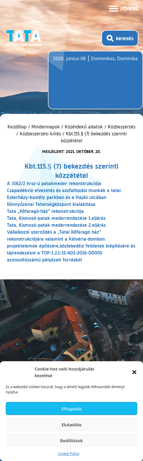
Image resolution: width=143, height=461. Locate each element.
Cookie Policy (68, 453)
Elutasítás (71, 424)
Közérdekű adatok (84, 127)
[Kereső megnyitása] (119, 38)
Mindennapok (45, 127)
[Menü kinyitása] (123, 8)
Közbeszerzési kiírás (40, 134)
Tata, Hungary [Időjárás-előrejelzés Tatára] (85, 83)
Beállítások (71, 440)
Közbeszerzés (121, 127)
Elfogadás (72, 409)
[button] (134, 372)
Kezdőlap (18, 127)
